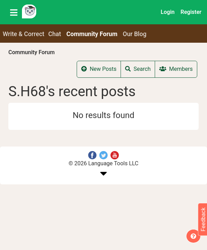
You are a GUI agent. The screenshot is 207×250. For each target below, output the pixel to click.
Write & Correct (24, 34)
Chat (54, 34)
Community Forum (31, 52)
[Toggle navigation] (14, 12)
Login (168, 12)
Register (191, 12)
